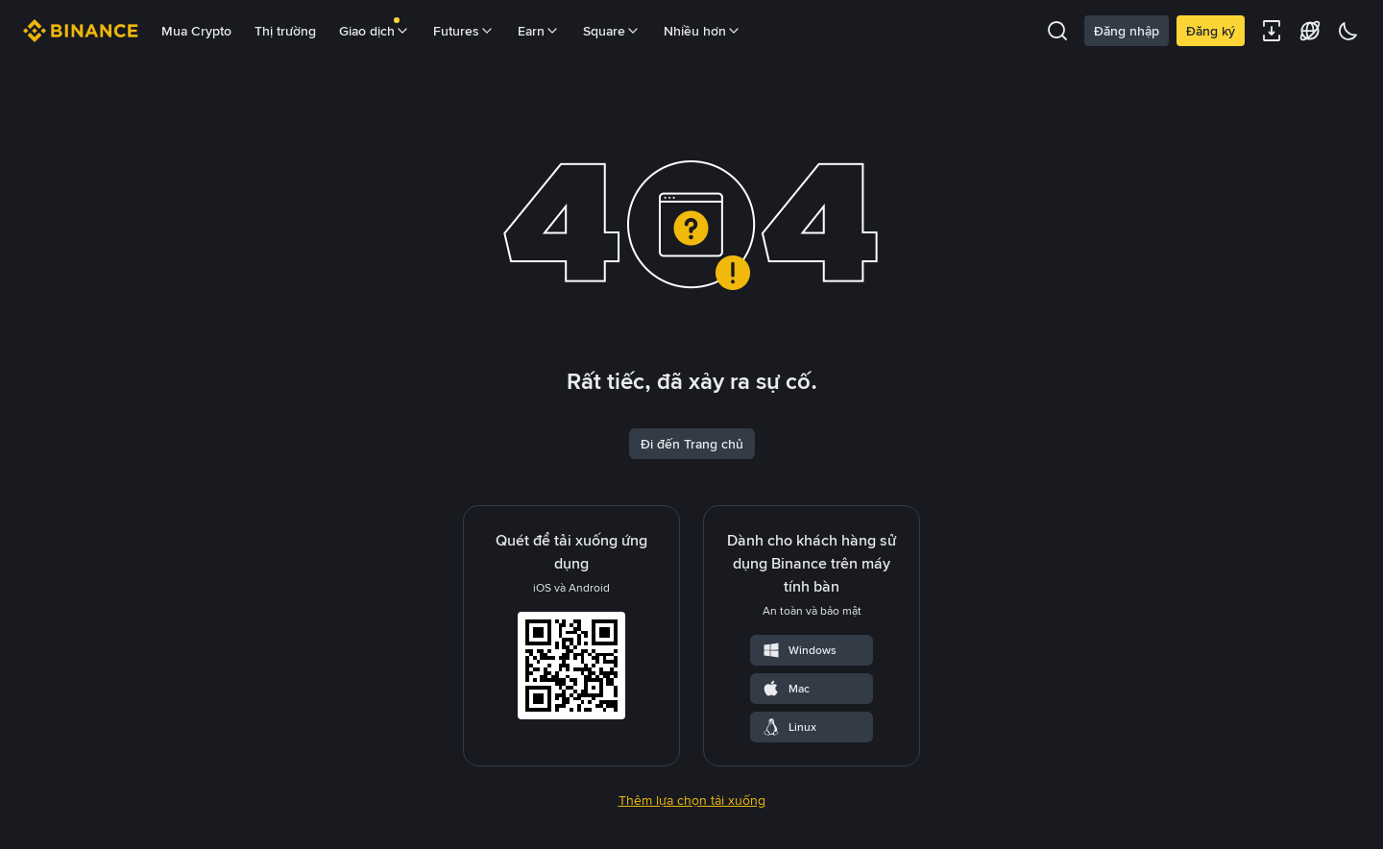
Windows (799, 650)
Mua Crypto (196, 30)
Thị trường (285, 30)
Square (612, 30)
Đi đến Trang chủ (692, 443)
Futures (464, 30)
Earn (539, 30)
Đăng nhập (1126, 30)
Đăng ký (1210, 30)
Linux (789, 727)
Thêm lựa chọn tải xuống (692, 800)
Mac (786, 688)
